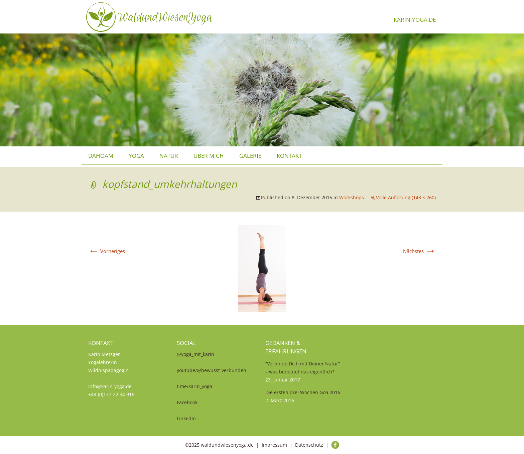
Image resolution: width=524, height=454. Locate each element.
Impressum (274, 445)
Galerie (250, 155)
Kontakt (289, 155)
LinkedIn (186, 418)
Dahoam (100, 155)
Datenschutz (309, 445)
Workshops (351, 197)
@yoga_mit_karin (195, 354)
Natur (168, 155)
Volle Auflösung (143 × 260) (406, 197)
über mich (208, 155)
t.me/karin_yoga (194, 386)
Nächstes (419, 251)
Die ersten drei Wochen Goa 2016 (302, 392)
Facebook (187, 402)
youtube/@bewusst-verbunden (211, 370)
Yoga (136, 155)
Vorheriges (106, 251)
